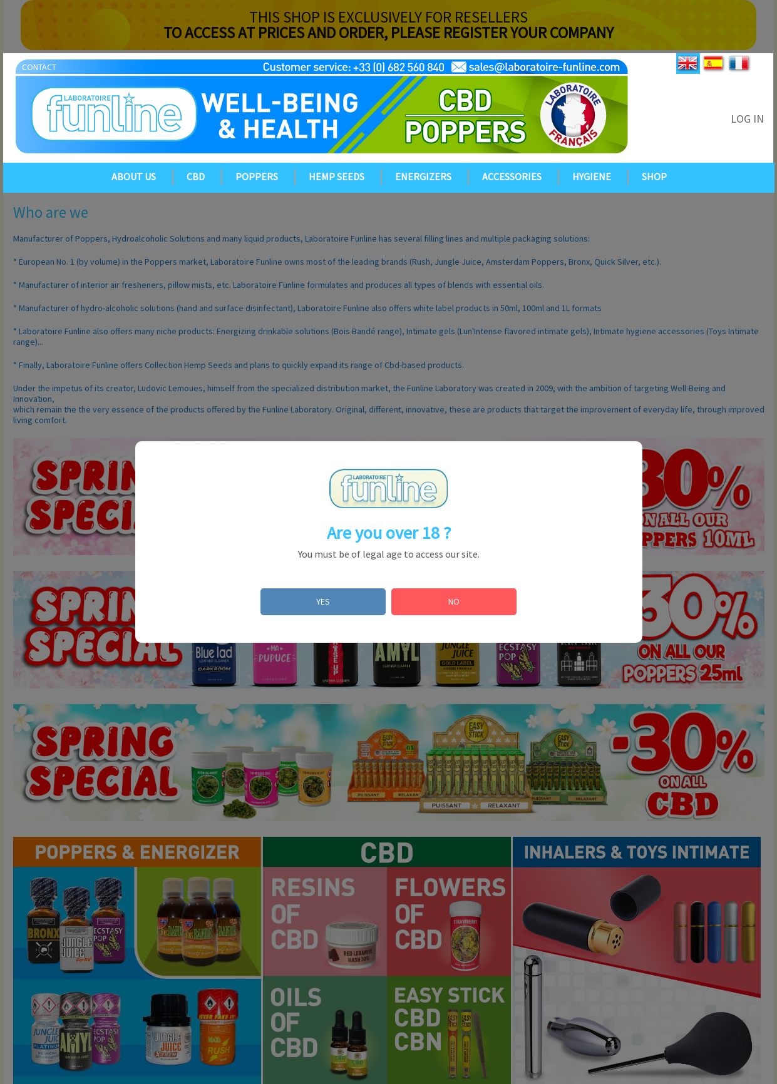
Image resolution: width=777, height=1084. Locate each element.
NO (454, 601)
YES (323, 601)
